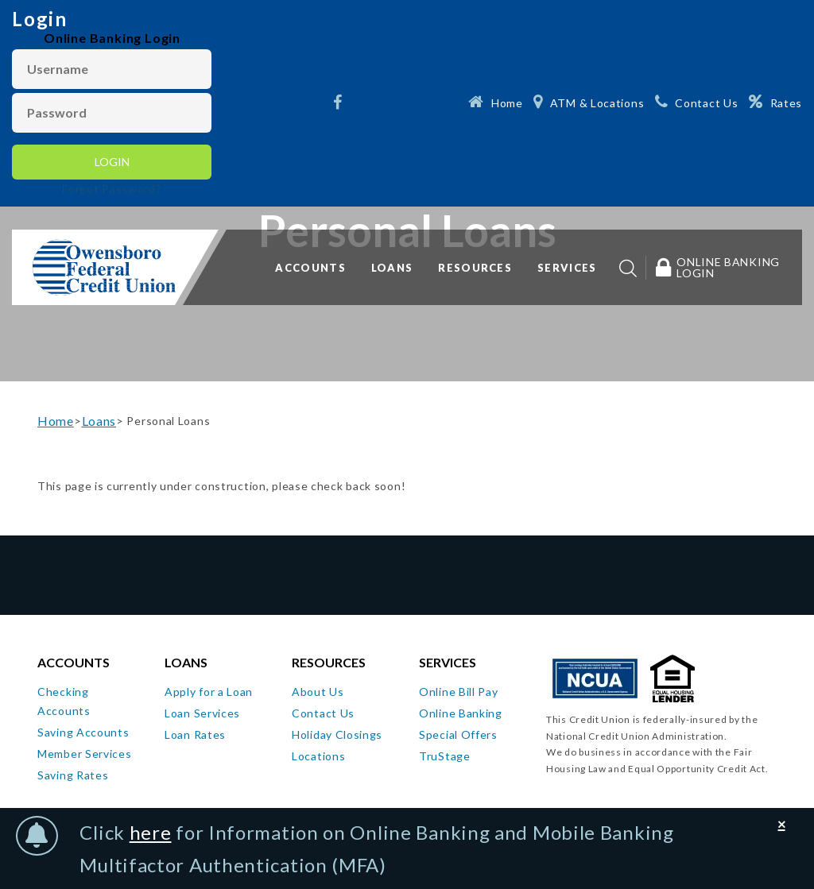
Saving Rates (72, 775)
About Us (318, 691)
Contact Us (323, 713)
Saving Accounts (83, 732)
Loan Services (202, 713)
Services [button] (566, 267)
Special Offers (458, 734)
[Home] (495, 102)
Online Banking (460, 713)
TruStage (445, 756)
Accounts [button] (310, 267)
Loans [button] (392, 267)
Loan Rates (195, 734)
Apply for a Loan (209, 691)
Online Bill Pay (458, 691)
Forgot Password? (111, 188)
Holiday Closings (337, 734)
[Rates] (775, 102)
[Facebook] (340, 104)
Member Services (84, 753)
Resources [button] (475, 267)
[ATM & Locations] (588, 102)
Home (55, 420)
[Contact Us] (696, 102)
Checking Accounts (64, 701)
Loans (99, 420)
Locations (318, 756)
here (151, 832)
